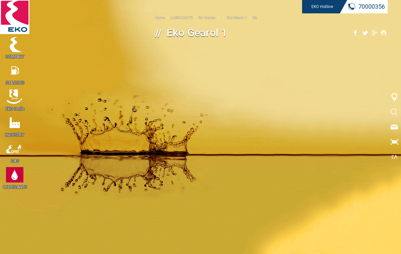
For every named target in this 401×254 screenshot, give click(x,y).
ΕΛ (394, 157)
